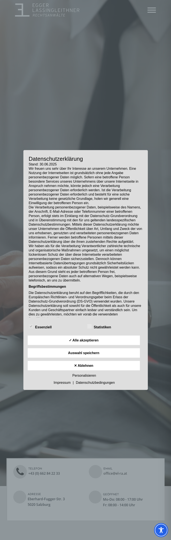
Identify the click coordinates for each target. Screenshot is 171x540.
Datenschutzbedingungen (95, 382)
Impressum (62, 382)
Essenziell (40, 326)
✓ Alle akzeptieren (84, 340)
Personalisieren (84, 375)
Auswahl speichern (83, 353)
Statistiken (99, 326)
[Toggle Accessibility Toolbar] (161, 530)
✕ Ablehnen (83, 365)
